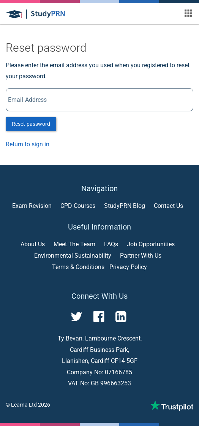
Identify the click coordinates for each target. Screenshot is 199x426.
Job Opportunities (151, 244)
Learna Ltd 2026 (30, 405)
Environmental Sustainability (72, 255)
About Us (33, 244)
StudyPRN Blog (124, 205)
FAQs (111, 244)
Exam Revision (32, 205)
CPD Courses (77, 205)
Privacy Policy (128, 267)
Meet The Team (74, 244)
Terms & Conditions (78, 267)
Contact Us (168, 205)
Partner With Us (140, 255)
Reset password (31, 124)
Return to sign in (27, 144)
